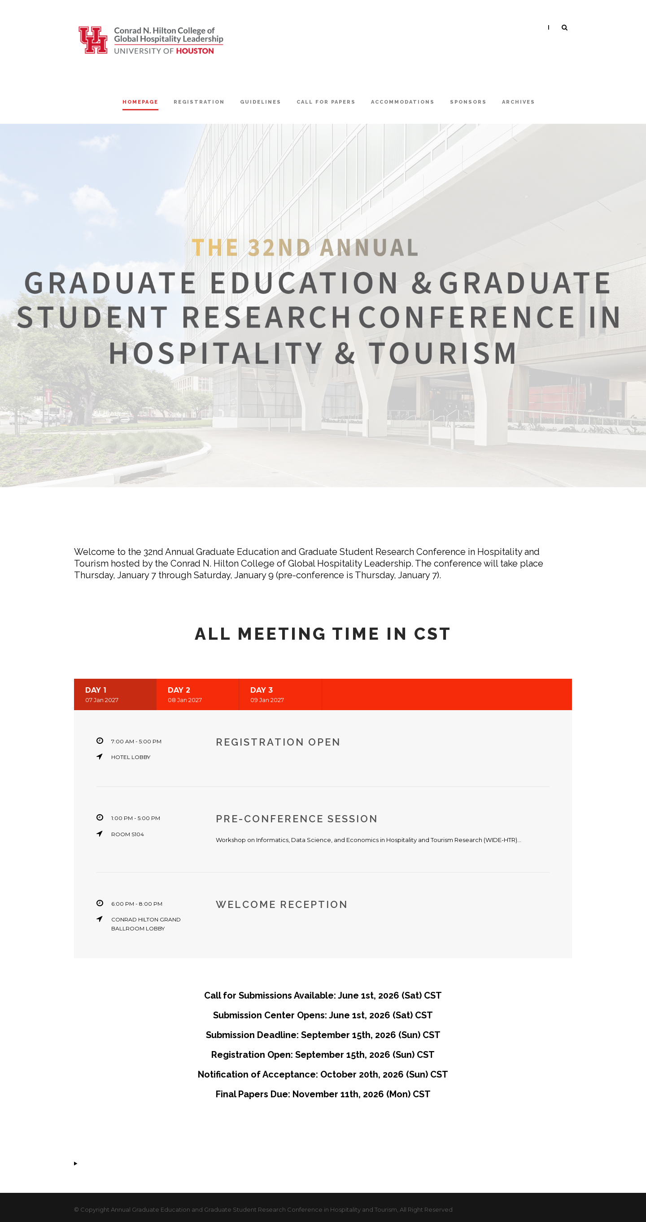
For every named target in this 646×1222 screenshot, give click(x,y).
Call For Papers (326, 102)
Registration (199, 102)
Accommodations (403, 102)
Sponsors (468, 102)
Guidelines (260, 102)
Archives (518, 102)
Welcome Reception (282, 904)
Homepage (140, 102)
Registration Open (278, 742)
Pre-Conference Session (299, 819)
